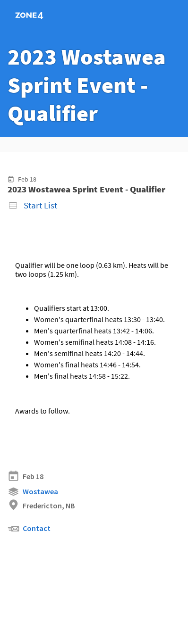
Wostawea (33, 492)
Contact (29, 529)
